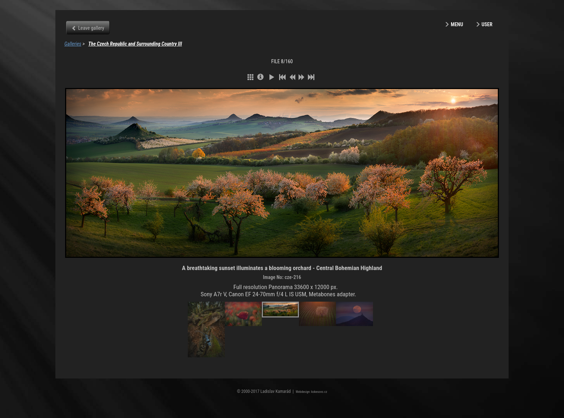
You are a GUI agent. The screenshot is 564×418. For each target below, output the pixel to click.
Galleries (72, 44)
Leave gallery (91, 28)
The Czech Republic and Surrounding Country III (135, 44)
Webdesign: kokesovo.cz (311, 392)
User (487, 24)
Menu (457, 24)
